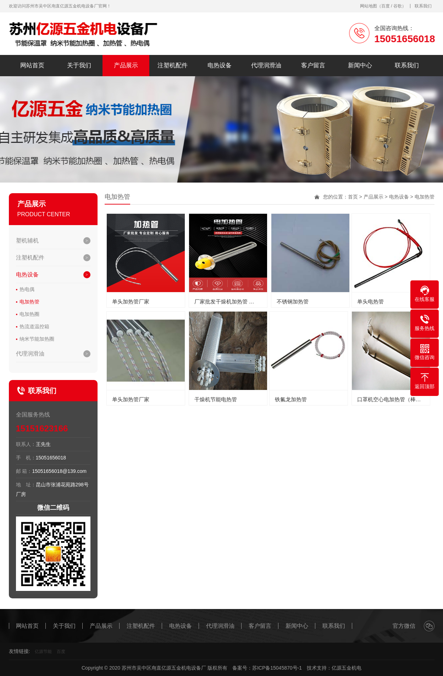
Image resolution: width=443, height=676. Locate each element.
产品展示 (126, 65)
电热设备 (219, 65)
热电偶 (27, 289)
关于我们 (79, 65)
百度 (385, 6)
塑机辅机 (27, 241)
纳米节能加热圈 (37, 339)
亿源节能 (43, 651)
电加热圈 (29, 314)
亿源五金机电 (346, 668)
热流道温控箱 (34, 326)
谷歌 (397, 6)
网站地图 (368, 6)
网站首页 (32, 65)
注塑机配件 (172, 65)
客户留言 (313, 65)
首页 (353, 197)
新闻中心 (360, 65)
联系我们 (423, 6)
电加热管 (29, 302)
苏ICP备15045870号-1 (277, 668)
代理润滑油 (266, 65)
